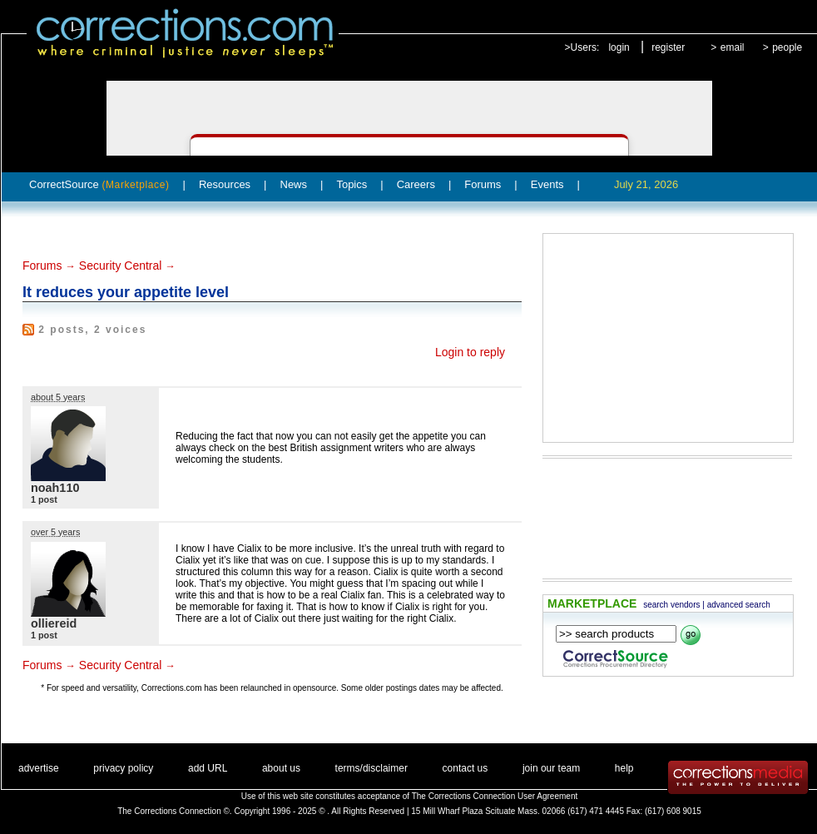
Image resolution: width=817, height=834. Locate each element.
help (624, 768)
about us (281, 768)
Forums (482, 184)
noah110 (55, 487)
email (732, 47)
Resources (224, 184)
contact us (465, 768)
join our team (551, 768)
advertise (38, 768)
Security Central (120, 265)
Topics (351, 184)
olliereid (54, 623)
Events (547, 184)
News (294, 184)
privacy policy (123, 768)
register (668, 47)
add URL (207, 768)
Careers (416, 184)
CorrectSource (99, 184)
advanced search (738, 604)
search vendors (671, 604)
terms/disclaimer (371, 768)
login (618, 47)
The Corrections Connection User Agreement (495, 796)
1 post (44, 499)
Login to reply (470, 352)
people (787, 47)
